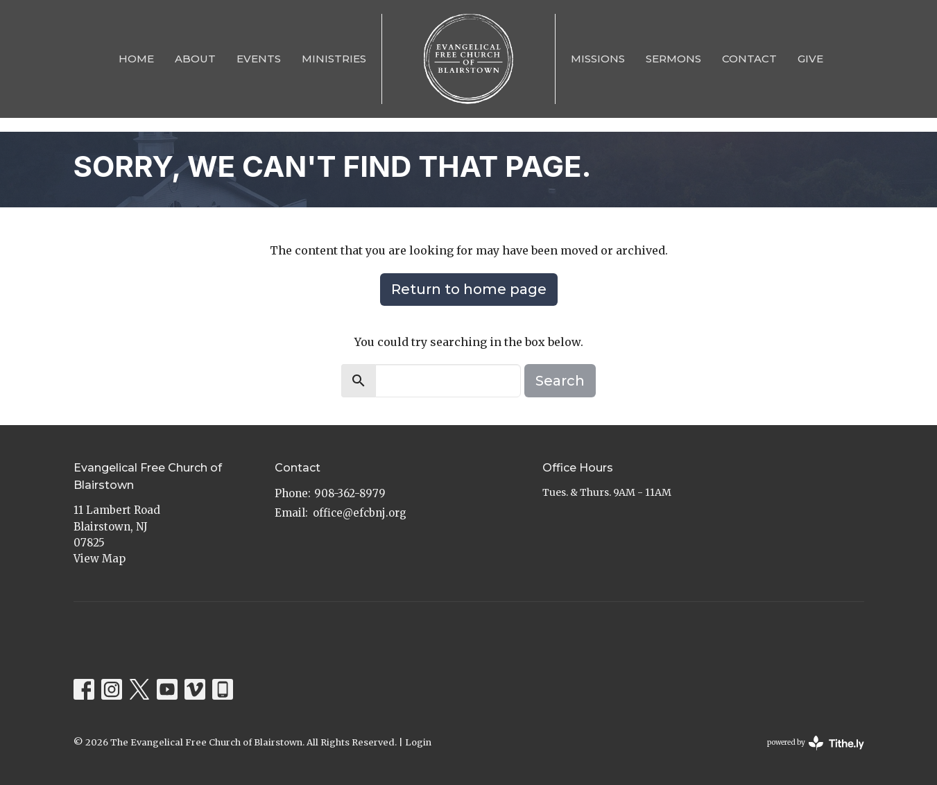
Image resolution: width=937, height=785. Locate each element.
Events (259, 58)
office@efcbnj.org (359, 512)
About (195, 58)
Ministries (334, 58)
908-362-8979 (350, 493)
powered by (815, 743)
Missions (598, 58)
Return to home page (469, 289)
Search (560, 380)
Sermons (673, 58)
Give (810, 58)
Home (136, 58)
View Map (100, 558)
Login (418, 742)
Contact (749, 58)
